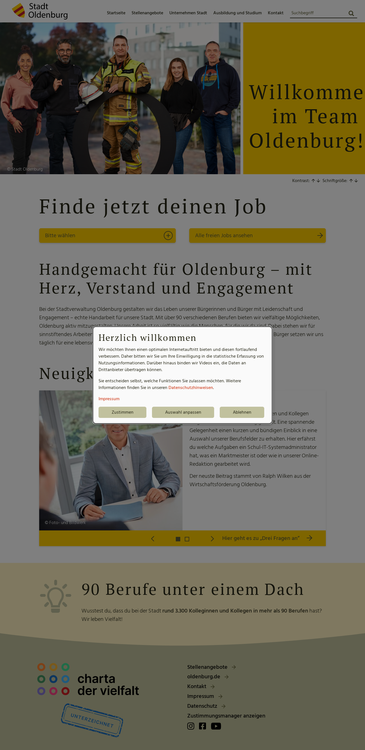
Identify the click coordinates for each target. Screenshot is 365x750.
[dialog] (182, 375)
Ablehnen (242, 412)
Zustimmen (123, 412)
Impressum (109, 398)
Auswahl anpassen (183, 412)
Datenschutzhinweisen (191, 387)
